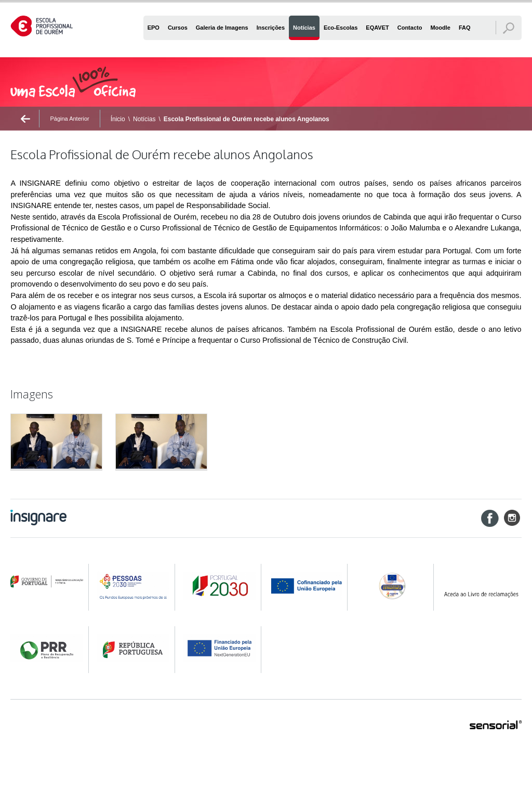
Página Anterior (69, 118)
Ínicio (118, 119)
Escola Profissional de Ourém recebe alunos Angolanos (246, 119)
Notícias (144, 119)
